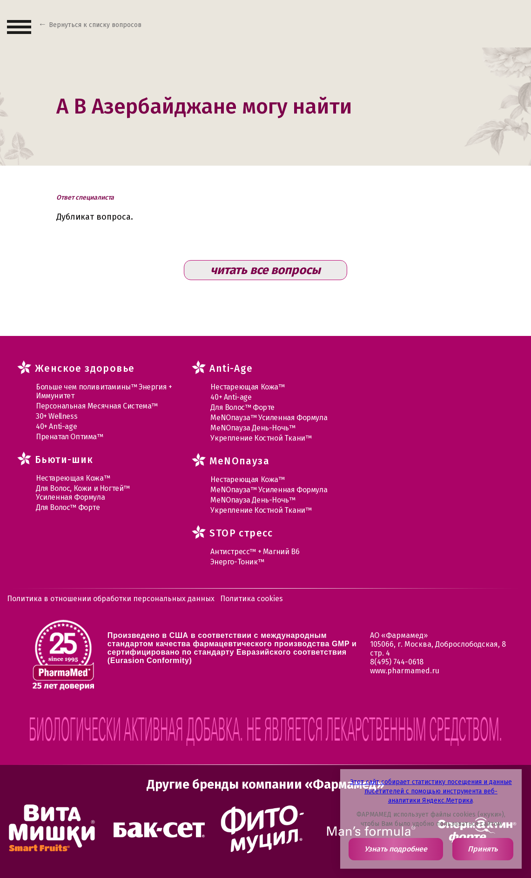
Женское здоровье (84, 368)
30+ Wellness (56, 416)
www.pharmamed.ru (404, 670)
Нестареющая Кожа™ (73, 478)
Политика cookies (251, 598)
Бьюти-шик (64, 460)
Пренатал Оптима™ (69, 436)
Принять (482, 848)
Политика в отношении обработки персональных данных (111, 598)
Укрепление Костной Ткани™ (260, 438)
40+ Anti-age (56, 426)
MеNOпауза (239, 461)
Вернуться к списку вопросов (95, 25)
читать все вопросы (265, 270)
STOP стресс (241, 533)
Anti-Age (231, 368)
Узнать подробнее (395, 848)
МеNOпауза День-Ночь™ (252, 427)
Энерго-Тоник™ (237, 561)
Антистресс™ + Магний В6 (254, 551)
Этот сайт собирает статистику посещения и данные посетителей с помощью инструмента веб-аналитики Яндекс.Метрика (431, 791)
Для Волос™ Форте (68, 507)
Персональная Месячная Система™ (97, 406)
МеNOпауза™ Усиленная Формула (268, 417)
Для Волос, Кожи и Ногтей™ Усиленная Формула (83, 493)
